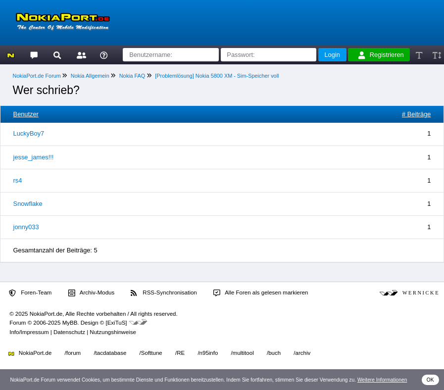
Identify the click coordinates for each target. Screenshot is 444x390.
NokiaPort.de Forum (37, 76)
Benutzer (26, 114)
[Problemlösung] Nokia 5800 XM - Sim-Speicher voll (217, 76)
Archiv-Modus (91, 293)
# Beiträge (416, 114)
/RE (180, 353)
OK (430, 380)
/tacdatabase (110, 353)
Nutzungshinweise (113, 332)
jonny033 (26, 227)
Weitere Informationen (382, 380)
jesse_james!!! (33, 157)
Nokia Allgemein (90, 76)
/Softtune (151, 353)
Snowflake (28, 203)
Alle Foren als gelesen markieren (260, 293)
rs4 (17, 180)
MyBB (70, 323)
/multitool (242, 353)
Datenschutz (69, 332)
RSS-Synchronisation (164, 293)
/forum (73, 353)
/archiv (302, 353)
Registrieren (381, 55)
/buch (274, 353)
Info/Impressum (29, 332)
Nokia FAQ (132, 76)
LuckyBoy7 (29, 133)
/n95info (207, 353)
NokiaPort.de (29, 353)
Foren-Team (30, 293)
